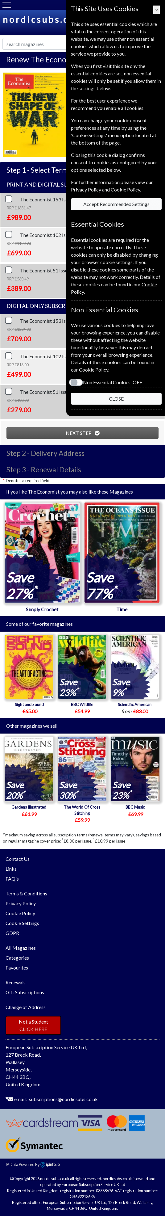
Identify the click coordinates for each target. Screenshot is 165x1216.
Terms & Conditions (26, 893)
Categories (17, 958)
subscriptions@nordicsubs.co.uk (63, 1099)
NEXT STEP (79, 433)
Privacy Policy (21, 903)
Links (11, 869)
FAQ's (12, 878)
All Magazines (21, 948)
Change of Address (26, 1007)
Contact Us (18, 859)
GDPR (12, 933)
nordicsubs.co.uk (47, 19)
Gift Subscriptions (25, 992)
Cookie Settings (22, 923)
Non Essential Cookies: (112, 382)
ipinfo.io (50, 1164)
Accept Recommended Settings (116, 204)
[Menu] (7, 5)
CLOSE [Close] (116, 399)
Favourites (17, 967)
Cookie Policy (20, 913)
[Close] (156, 10)
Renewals (16, 982)
